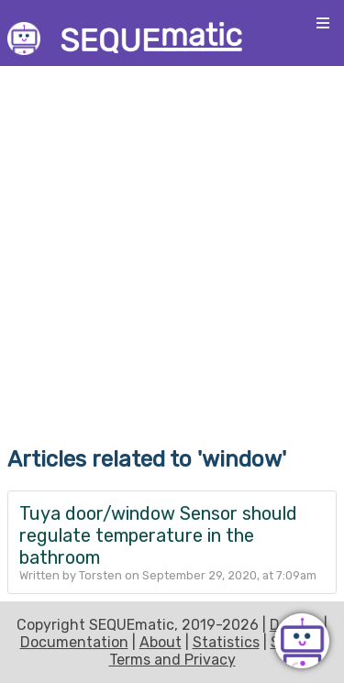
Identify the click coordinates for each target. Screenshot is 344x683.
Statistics (226, 642)
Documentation (74, 642)
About (160, 642)
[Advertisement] (172, 243)
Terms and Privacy (172, 659)
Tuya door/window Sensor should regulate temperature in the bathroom (158, 535)
